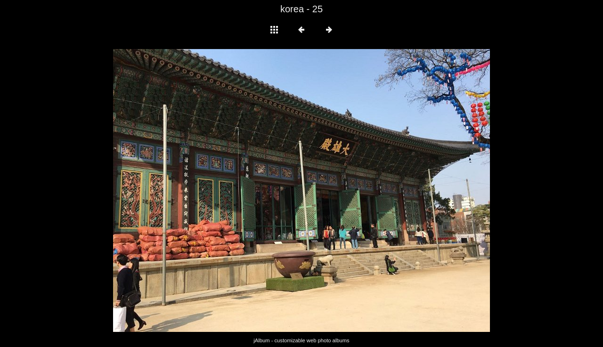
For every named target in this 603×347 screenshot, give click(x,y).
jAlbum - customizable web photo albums (301, 340)
